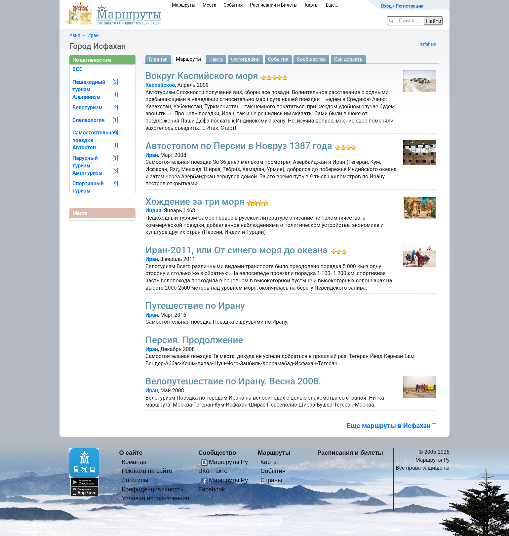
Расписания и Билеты (273, 5)
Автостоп (84, 147)
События (233, 5)
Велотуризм (87, 107)
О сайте (131, 452)
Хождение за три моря (194, 201)
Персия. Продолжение (194, 340)
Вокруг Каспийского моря (201, 75)
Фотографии (245, 59)
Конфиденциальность (152, 489)
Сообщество (311, 59)
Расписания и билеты (350, 452)
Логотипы (135, 480)
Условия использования (155, 498)
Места (209, 5)
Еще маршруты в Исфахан (389, 426)
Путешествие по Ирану (195, 305)
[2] (115, 82)
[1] (115, 94)
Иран (92, 35)
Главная (158, 59)
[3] (115, 171)
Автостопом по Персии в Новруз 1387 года (238, 145)
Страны (271, 480)
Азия (74, 35)
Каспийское (160, 85)
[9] (115, 132)
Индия (153, 210)
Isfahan (428, 44)
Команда (134, 461)
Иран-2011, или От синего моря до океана (236, 250)
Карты (312, 5)
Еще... (332, 5)
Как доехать (348, 59)
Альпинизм (86, 97)
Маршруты (183, 5)
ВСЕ (77, 69)
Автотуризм (87, 173)
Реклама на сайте (147, 470)
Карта (216, 59)
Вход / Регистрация (402, 6)
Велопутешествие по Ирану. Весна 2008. (233, 381)
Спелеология (88, 120)
